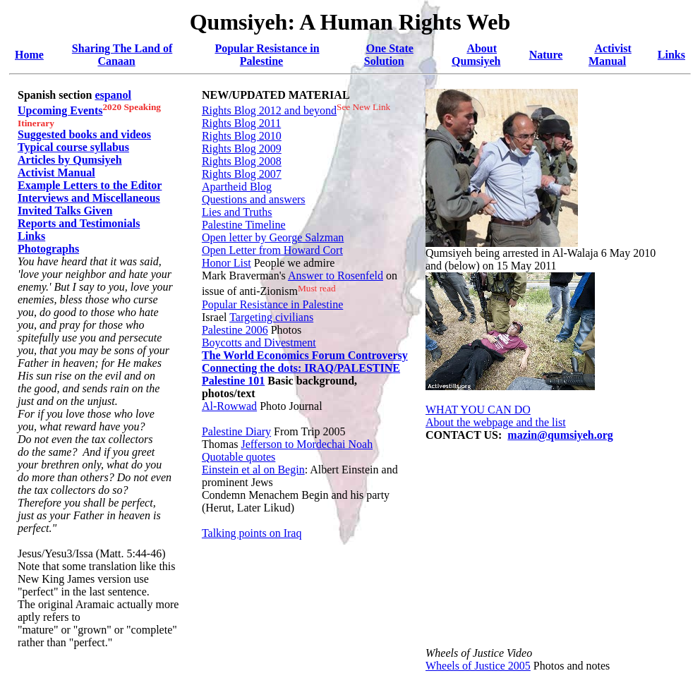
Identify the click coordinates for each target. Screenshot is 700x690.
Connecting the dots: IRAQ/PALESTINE (301, 368)
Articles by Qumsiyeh (70, 160)
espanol (113, 95)
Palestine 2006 (235, 330)
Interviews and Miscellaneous (89, 198)
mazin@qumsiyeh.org (560, 435)
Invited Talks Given (65, 211)
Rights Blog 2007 (242, 174)
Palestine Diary (236, 431)
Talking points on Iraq (252, 533)
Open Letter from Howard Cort (272, 250)
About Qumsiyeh (476, 54)
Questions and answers (254, 199)
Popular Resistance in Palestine (267, 54)
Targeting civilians (271, 317)
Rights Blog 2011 (241, 123)
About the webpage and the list (496, 422)
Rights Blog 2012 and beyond (269, 110)
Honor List (226, 263)
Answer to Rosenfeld (335, 276)
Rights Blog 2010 (242, 136)
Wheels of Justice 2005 (478, 666)
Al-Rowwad (229, 406)
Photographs (48, 249)
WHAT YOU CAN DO (478, 410)
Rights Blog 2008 (242, 161)
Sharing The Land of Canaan (122, 54)
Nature (546, 55)
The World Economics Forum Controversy (305, 355)
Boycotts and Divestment (259, 343)
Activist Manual (610, 54)
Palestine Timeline (244, 225)
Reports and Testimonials (79, 223)
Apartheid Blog (237, 187)
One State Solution (389, 54)
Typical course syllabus (73, 147)
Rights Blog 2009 (242, 149)
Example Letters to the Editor (90, 185)
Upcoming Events (60, 110)
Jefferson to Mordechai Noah (307, 444)
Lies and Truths (237, 212)
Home (29, 55)
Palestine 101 (233, 381)
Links (671, 55)
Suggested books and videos (84, 134)
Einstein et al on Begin (253, 470)
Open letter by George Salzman (273, 237)
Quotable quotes (238, 457)
